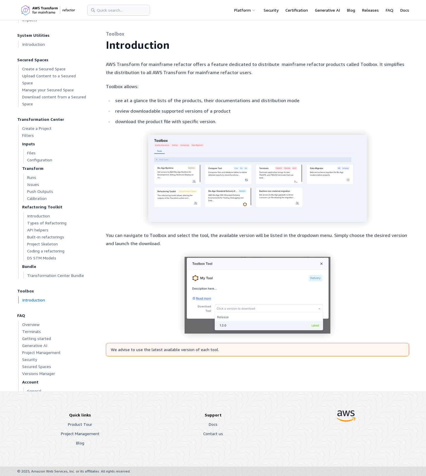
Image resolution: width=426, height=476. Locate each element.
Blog (351, 10)
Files (31, 152)
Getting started (36, 338)
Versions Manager (38, 373)
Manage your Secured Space (48, 89)
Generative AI (327, 10)
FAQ (389, 10)
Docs (404, 10)
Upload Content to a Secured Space (49, 79)
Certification (296, 10)
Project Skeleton (42, 243)
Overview (31, 324)
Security (271, 10)
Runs (31, 177)
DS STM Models (41, 257)
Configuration (39, 159)
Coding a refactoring (45, 250)
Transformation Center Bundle (55, 275)
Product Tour (80, 424)
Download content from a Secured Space (54, 100)
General (34, 390)
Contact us (213, 433)
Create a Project (37, 128)
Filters (28, 135)
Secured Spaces (36, 366)
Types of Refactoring (46, 222)
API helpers (37, 229)
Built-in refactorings (45, 236)
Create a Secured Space (44, 68)
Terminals (31, 331)
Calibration (37, 198)
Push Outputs (40, 191)
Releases (370, 10)
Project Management (41, 352)
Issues (33, 184)
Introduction (33, 44)
